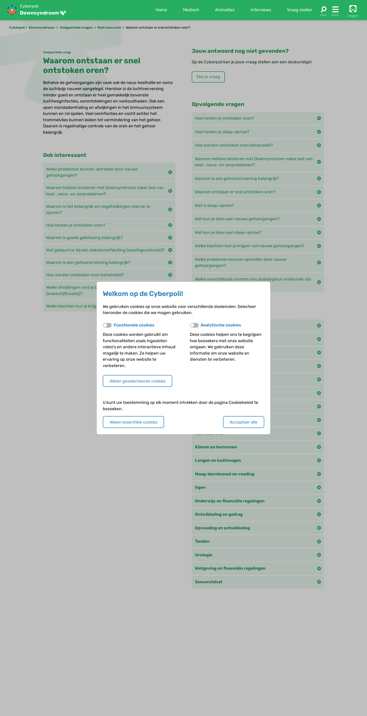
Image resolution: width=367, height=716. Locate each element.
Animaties (225, 9)
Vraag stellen (299, 9)
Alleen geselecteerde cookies (138, 381)
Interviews (261, 9)
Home (161, 9)
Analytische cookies (221, 324)
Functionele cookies (134, 324)
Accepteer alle (243, 422)
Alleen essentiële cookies (134, 422)
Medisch (191, 9)
